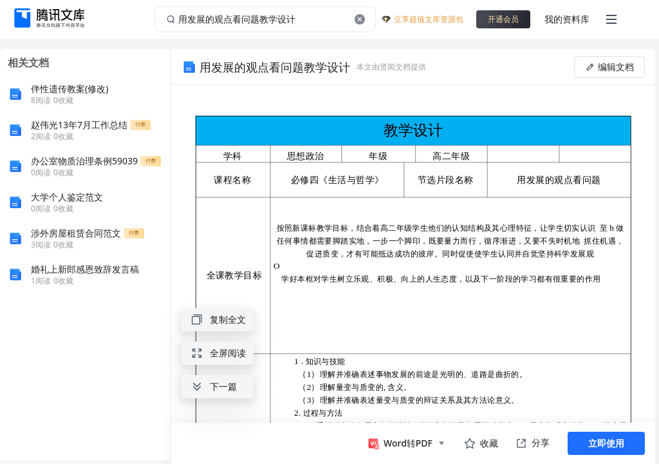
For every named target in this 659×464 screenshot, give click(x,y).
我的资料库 (566, 19)
